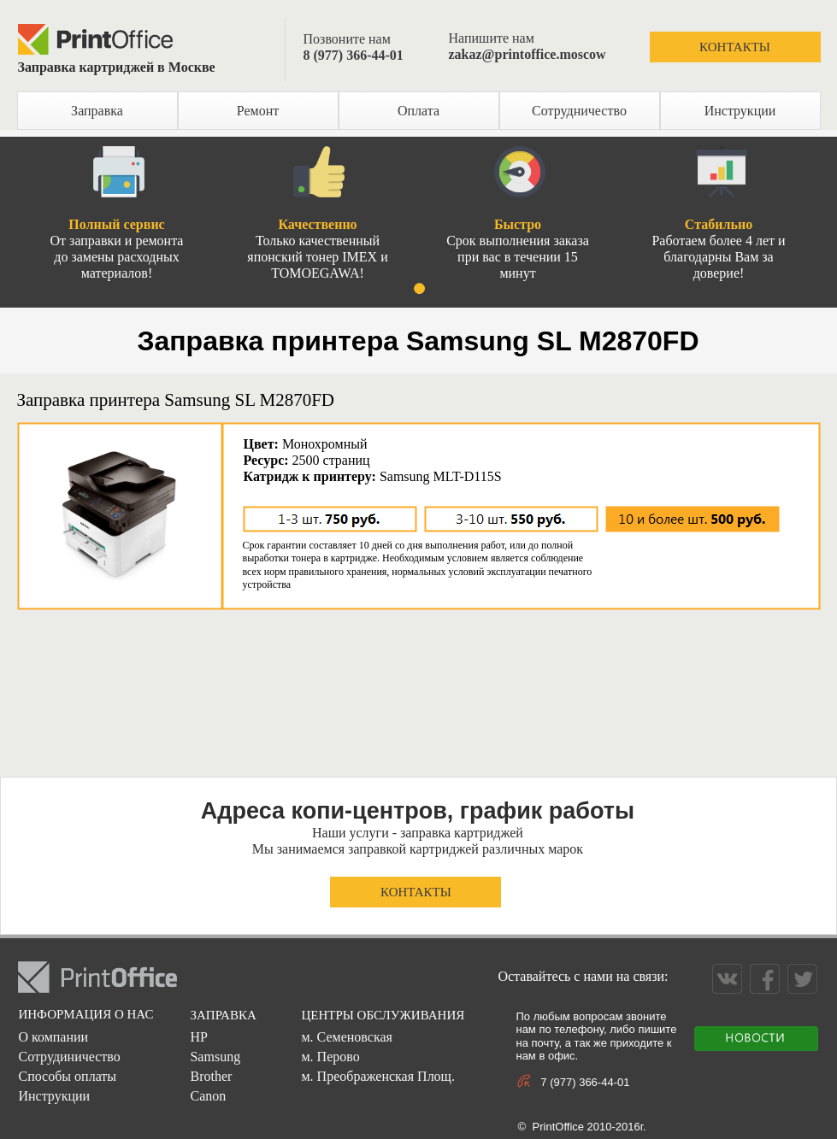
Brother (211, 1076)
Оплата (418, 110)
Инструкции (740, 110)
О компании (53, 1037)
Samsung (215, 1056)
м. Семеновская (346, 1037)
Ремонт (258, 110)
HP (198, 1037)
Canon (208, 1096)
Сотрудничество (579, 110)
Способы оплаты (67, 1076)
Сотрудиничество (69, 1056)
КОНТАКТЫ (734, 47)
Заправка (97, 110)
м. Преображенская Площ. (377, 1076)
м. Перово (330, 1056)
